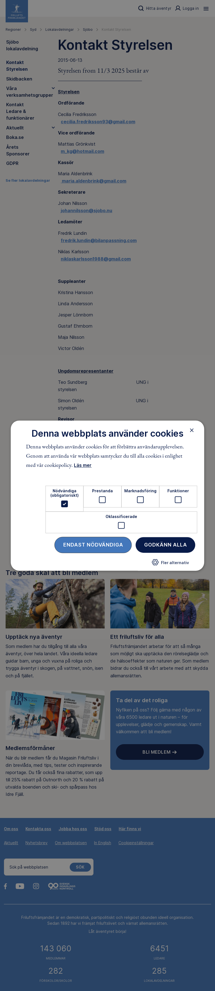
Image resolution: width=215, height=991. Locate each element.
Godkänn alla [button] (165, 545)
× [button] (192, 430)
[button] (170, 564)
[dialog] (107, 495)
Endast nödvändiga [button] (93, 545)
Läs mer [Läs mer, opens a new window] (83, 465)
